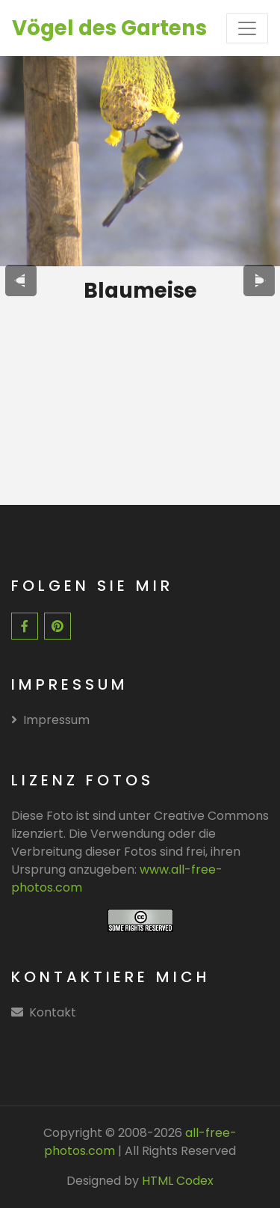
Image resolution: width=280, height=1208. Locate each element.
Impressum (50, 720)
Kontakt (52, 1012)
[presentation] (21, 280)
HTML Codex (178, 1180)
